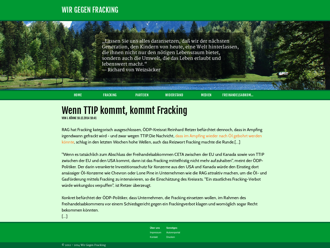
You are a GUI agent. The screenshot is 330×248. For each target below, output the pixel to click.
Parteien (141, 95)
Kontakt (154, 237)
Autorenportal (173, 232)
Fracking (110, 95)
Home (78, 95)
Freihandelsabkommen (238, 95)
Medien (206, 95)
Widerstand (174, 95)
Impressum (155, 232)
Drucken (170, 237)
